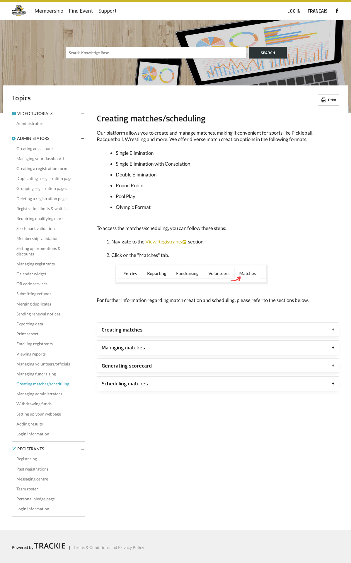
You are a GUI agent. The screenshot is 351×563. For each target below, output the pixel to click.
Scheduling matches (125, 383)
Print (332, 100)
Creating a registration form (41, 168)
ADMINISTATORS (33, 138)
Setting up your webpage (38, 413)
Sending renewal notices (38, 313)
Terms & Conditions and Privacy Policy (109, 547)
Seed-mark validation (35, 228)
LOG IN (294, 11)
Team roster (27, 488)
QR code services (31, 283)
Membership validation (37, 238)
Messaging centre (32, 478)
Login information (32, 433)
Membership (49, 11)
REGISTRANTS (30, 448)
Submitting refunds (33, 293)
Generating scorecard (127, 366)
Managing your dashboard (40, 158)
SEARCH (267, 52)
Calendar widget (31, 273)
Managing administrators (39, 393)
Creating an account (34, 148)
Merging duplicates (33, 303)
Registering (26, 458)
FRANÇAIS (318, 11)
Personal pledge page (35, 498)
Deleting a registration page (41, 198)
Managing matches (123, 347)
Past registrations (32, 468)
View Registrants (163, 241)
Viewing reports (31, 353)
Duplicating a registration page (44, 178)
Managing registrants (35, 263)
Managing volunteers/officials (43, 363)
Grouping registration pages (41, 188)
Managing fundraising (36, 373)
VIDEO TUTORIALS (34, 113)
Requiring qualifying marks (40, 218)
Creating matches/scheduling (42, 383)
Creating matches (122, 330)
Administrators (30, 123)
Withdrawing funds (34, 403)
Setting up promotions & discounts (38, 251)
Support (107, 11)
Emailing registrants (34, 343)
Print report (27, 333)
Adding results (29, 423)
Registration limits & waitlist (42, 208)
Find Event (81, 11)
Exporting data (29, 323)
